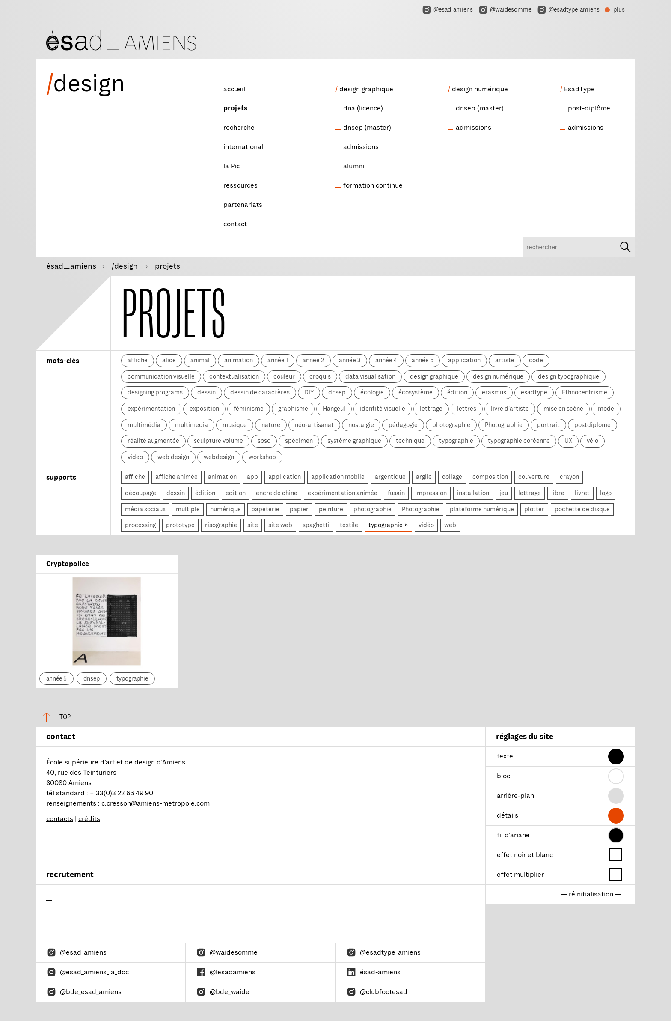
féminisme (249, 408)
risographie (221, 525)
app (252, 477)
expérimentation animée (342, 493)
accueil (234, 89)
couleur (284, 376)
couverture (533, 477)
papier (299, 509)
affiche (138, 360)
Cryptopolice (67, 564)
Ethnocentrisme (584, 392)
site (252, 525)
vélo (592, 441)
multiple (188, 509)
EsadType (579, 89)
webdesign (219, 457)
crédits (89, 819)
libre (557, 493)
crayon (569, 477)
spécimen (299, 441)
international (243, 147)
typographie (456, 441)
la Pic (231, 166)
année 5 (422, 360)
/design (126, 266)
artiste (504, 360)
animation (238, 360)
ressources (240, 185)
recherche (239, 127)
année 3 (350, 360)
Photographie (504, 425)
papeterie (265, 509)
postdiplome (592, 425)
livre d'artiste (510, 408)
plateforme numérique (482, 509)
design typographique (568, 376)
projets (235, 108)
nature (270, 425)
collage (452, 477)
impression (431, 493)
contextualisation (234, 376)
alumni (353, 166)
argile (424, 477)
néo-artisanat (314, 425)
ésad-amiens (373, 972)
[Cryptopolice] (107, 621)
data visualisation (370, 376)
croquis (320, 376)
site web (280, 525)
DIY (309, 392)
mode (606, 408)
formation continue (373, 185)
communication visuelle (161, 376)
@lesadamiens (225, 972)
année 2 (313, 360)
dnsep (337, 392)
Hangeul (334, 408)
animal (200, 360)
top (53, 717)
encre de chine (276, 493)
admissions (361, 147)
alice (169, 360)
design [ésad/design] (85, 84)
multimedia (191, 425)
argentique (390, 477)
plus (615, 10)
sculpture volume (218, 441)
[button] (616, 756)
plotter (534, 509)
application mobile (338, 477)
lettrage (431, 408)
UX (568, 441)
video (135, 457)
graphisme (293, 408)
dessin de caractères (260, 392)
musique (235, 425)
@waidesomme (504, 10)
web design (173, 457)
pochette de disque (582, 509)
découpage (140, 493)
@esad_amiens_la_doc (87, 972)
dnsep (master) (367, 127)
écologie (372, 392)
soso (264, 441)
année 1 (277, 360)
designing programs (155, 392)
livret (582, 493)
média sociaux (145, 509)
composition (490, 477)
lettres (466, 408)
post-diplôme (589, 108)
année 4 (386, 360)
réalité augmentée (153, 441)
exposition (204, 408)
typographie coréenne (519, 441)
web (450, 525)
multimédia (144, 425)
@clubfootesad (376, 992)
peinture (331, 509)
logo (606, 493)
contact (235, 224)
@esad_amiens (447, 10)
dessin (206, 392)
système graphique (354, 441)
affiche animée (176, 477)
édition (457, 392)
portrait (548, 425)
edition (236, 493)
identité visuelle (382, 408)
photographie (451, 425)
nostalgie (361, 425)
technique (410, 441)
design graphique (366, 89)
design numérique (480, 89)
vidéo (426, 525)
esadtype (534, 392)
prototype (180, 525)
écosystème (415, 392)
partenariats (242, 204)
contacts (59, 819)
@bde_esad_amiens (84, 992)
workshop (262, 457)
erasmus (494, 392)
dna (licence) (363, 108)
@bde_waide (222, 992)
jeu (503, 493)
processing (140, 525)
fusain (396, 493)
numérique (225, 509)
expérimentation (151, 408)
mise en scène (563, 408)
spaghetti (316, 525)
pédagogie (403, 425)
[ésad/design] (121, 39)
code (536, 360)
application (464, 360)
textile (349, 525)
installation (473, 493)
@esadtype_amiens (568, 10)
